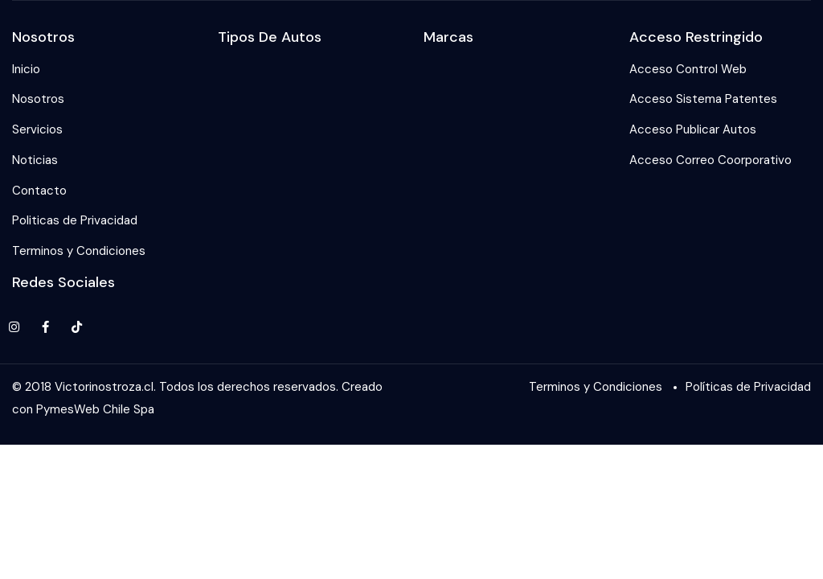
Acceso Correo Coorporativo (710, 160)
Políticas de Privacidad (748, 387)
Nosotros (38, 99)
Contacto (39, 191)
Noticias (35, 160)
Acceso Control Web (688, 69)
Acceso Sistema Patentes (703, 99)
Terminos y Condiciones (78, 251)
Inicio (26, 69)
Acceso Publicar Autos (692, 129)
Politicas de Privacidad (74, 220)
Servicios (37, 129)
